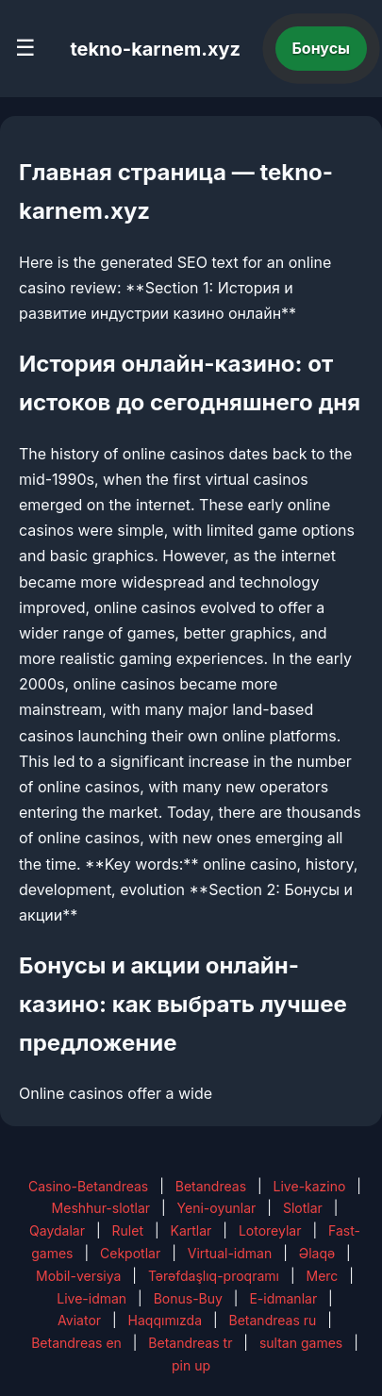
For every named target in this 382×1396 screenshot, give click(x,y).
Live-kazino (310, 1186)
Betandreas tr (190, 1343)
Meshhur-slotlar (101, 1208)
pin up (191, 1365)
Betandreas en (76, 1343)
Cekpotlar (130, 1253)
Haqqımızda (165, 1320)
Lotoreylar (270, 1230)
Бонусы (321, 48)
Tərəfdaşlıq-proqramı (213, 1276)
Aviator (79, 1320)
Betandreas (210, 1186)
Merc (322, 1276)
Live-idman (91, 1298)
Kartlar (191, 1230)
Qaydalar (57, 1230)
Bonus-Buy (188, 1298)
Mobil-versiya (78, 1276)
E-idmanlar (283, 1298)
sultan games (300, 1343)
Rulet (127, 1230)
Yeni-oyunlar (217, 1208)
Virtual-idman (230, 1253)
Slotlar (303, 1208)
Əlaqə (317, 1253)
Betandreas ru (273, 1320)
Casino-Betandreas (88, 1186)
